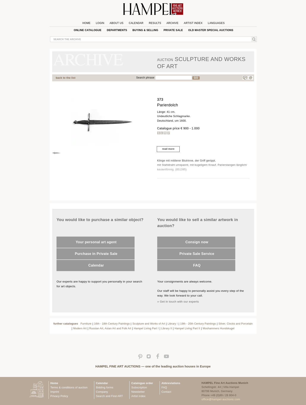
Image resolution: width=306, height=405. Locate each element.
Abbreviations (171, 383)
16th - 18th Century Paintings (112, 323)
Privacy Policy (59, 396)
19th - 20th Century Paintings (198, 323)
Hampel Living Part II (187, 328)
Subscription (139, 387)
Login (100, 23)
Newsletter (138, 391)
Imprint (54, 391)
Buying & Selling (145, 30)
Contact (166, 391)
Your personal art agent (96, 242)
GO (196, 77)
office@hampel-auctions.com (221, 399)
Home (86, 23)
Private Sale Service (196, 254)
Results (155, 23)
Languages (216, 23)
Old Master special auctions (210, 30)
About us (116, 23)
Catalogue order (142, 383)
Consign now (196, 242)
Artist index (138, 396)
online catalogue (87, 30)
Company (102, 391)
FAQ (197, 265)
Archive (172, 23)
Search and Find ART (109, 396)
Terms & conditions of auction (69, 387)
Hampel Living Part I (146, 328)
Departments (117, 30)
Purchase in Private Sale (96, 254)
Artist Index (193, 23)
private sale (173, 30)
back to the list (65, 77)
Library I (172, 323)
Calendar (136, 23)
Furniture (85, 323)
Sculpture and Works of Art (148, 323)
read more (168, 149)
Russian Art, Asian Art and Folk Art (110, 328)
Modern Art (80, 328)
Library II (166, 328)
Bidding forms (104, 387)
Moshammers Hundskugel (218, 328)
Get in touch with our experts (179, 301)
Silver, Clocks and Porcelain (235, 323)
